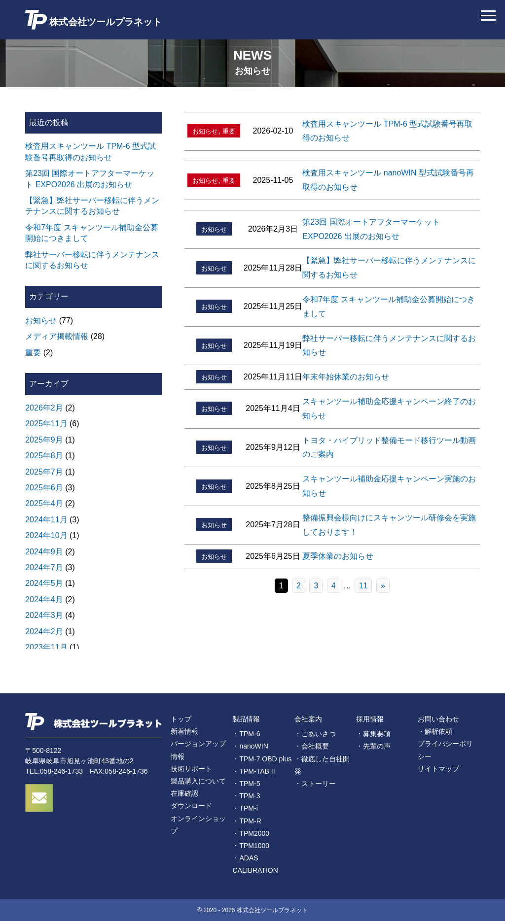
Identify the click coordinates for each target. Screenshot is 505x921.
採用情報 (370, 719)
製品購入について (198, 781)
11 (363, 585)
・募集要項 (373, 734)
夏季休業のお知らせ (337, 556)
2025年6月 (44, 487)
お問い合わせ (438, 719)
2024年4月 (44, 599)
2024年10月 (46, 535)
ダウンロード (191, 806)
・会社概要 (311, 746)
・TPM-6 (246, 734)
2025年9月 (44, 440)
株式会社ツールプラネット (93, 20)
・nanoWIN (250, 746)
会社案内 (308, 719)
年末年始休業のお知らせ (345, 377)
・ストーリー (315, 783)
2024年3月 (44, 615)
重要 (228, 131)
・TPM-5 (246, 783)
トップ (181, 719)
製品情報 (246, 719)
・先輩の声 (373, 746)
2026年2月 (44, 408)
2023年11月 (46, 647)
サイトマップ (438, 769)
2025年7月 (44, 472)
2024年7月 (44, 567)
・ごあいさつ (315, 734)
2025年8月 (44, 455)
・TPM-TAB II (253, 771)
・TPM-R (246, 821)
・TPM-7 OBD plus (261, 759)
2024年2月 (44, 631)
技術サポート (191, 769)
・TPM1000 (250, 846)
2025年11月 (46, 423)
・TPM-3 (246, 796)
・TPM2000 (250, 833)
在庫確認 (184, 793)
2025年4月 (44, 503)
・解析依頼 (435, 731)
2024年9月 (44, 551)
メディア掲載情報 (56, 336)
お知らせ (205, 131)
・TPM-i (244, 808)
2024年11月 (46, 519)
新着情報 (184, 731)
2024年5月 (44, 583)
